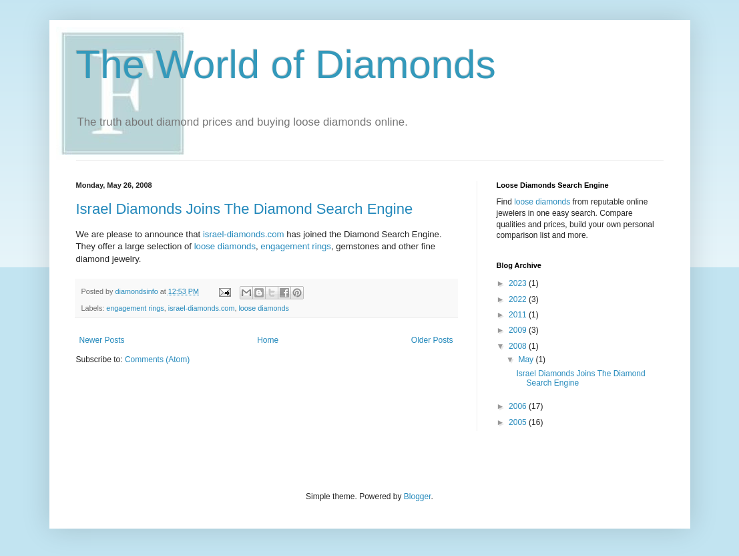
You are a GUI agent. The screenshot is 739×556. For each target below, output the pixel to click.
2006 (519, 406)
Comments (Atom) (157, 359)
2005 (519, 422)
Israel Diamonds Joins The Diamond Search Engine (244, 208)
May (526, 359)
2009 (519, 330)
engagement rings (295, 246)
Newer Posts (102, 340)
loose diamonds (225, 246)
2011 (519, 314)
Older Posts (432, 340)
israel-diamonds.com (244, 234)
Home (267, 340)
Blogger (417, 496)
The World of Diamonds (286, 64)
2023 (519, 283)
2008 (519, 346)
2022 (519, 299)
